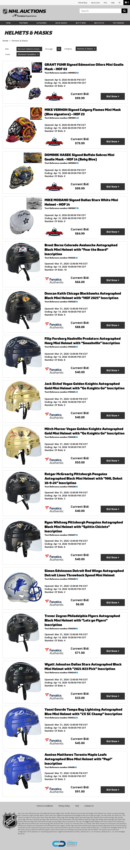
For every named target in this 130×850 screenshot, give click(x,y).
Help (113, 3)
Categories (41, 23)
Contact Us (89, 806)
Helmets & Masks (85, 49)
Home (5, 40)
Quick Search (61, 23)
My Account (95, 3)
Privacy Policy (64, 806)
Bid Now (111, 96)
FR (119, 3)
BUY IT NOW (81, 23)
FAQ (105, 3)
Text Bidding (118, 23)
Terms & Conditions (44, 806)
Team (8, 23)
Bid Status (99, 23)
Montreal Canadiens (27, 54)
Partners (23, 23)
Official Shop (82, 3)
